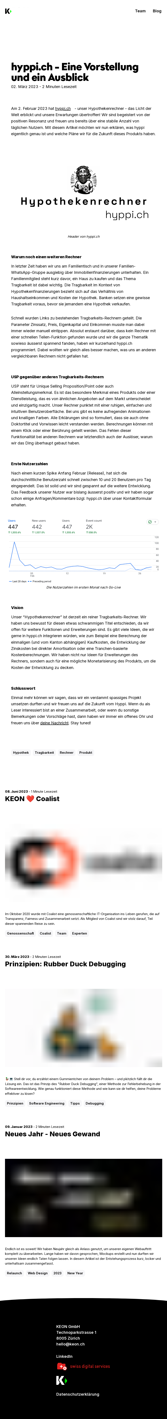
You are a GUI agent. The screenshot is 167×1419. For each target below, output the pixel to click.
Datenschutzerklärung (77, 1394)
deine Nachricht (54, 723)
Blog (157, 11)
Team (140, 11)
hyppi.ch (63, 108)
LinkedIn (64, 1356)
